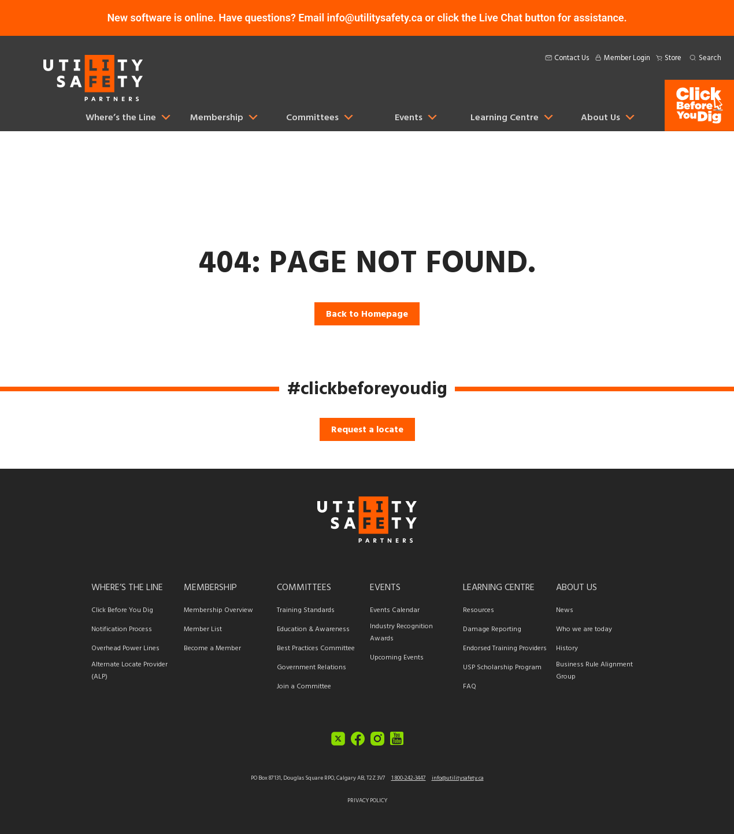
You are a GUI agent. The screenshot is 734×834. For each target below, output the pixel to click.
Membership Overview (218, 610)
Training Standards (306, 610)
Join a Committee (304, 686)
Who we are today (584, 629)
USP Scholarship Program (502, 667)
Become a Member (212, 648)
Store (673, 58)
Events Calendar (395, 610)
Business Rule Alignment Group (594, 670)
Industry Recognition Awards (401, 632)
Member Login (627, 58)
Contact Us (571, 58)
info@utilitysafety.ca (458, 778)
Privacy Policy (367, 800)
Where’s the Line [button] (129, 117)
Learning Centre (499, 587)
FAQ (469, 686)
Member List (203, 629)
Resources (478, 610)
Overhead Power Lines (125, 648)
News (564, 610)
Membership (210, 587)
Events (417, 117)
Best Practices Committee (316, 648)
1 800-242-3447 (408, 778)
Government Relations (311, 667)
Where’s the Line (127, 587)
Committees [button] (320, 117)
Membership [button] (225, 117)
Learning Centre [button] (512, 117)
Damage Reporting (492, 629)
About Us (576, 587)
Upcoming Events (397, 657)
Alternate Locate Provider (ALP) (129, 670)
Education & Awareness (313, 629)
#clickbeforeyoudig (367, 389)
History (567, 648)
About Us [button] (608, 117)
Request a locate (367, 429)
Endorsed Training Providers (505, 648)
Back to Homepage (367, 313)
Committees (304, 587)
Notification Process (121, 629)
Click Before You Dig (122, 610)
